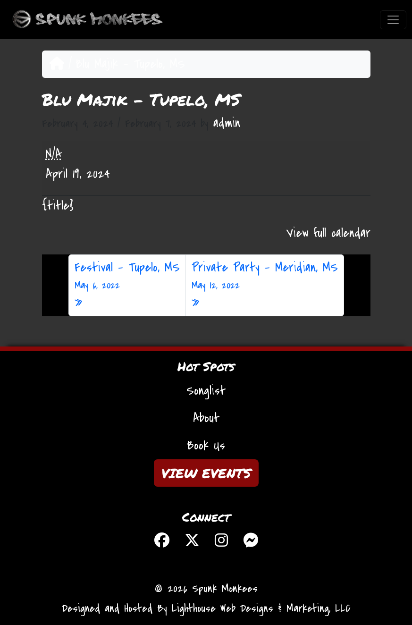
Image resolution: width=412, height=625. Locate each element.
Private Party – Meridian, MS (265, 276)
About (206, 418)
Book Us (206, 446)
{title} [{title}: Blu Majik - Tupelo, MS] (58, 206)
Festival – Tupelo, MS (127, 276)
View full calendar (328, 233)
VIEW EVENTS (206, 473)
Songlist (206, 391)
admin (226, 123)
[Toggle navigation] (393, 19)
